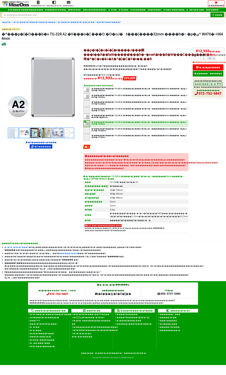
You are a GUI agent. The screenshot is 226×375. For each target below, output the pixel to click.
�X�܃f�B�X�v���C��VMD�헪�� (91, 314)
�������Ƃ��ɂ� (170, 330)
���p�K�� (87, 353)
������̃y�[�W (68, 253)
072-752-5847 (210, 93)
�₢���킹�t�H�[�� (113, 294)
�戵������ (41, 146)
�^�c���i (123, 10)
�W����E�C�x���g (55, 10)
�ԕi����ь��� (168, 323)
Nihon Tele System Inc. (113, 357)
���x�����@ (168, 320)
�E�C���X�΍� (212, 10)
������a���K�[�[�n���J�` (135, 323)
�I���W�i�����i (127, 314)
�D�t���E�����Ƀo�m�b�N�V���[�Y (95, 330)
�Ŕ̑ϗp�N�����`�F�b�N (88, 317)
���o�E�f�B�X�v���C (95, 10)
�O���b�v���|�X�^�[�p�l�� (76, 22)
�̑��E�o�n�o (74, 10)
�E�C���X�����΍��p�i (42, 346)
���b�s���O (155, 10)
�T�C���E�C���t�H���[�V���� (25, 10)
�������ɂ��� (170, 314)
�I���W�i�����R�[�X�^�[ (133, 317)
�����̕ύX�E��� (169, 327)
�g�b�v (6, 22)
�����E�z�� (168, 317)
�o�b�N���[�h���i (42, 333)
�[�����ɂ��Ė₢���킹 (208, 73)
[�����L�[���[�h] (106, 14)
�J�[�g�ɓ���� (208, 67)
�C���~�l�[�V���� (174, 10)
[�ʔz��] (4, 44)
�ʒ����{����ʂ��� (129, 320)
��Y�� (112, 10)
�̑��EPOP (35, 320)
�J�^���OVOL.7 (105, 228)
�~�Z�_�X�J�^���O (16, 247)
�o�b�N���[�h (138, 10)
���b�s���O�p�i (40, 336)
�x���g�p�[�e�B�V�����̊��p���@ (95, 327)
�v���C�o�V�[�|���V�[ (108, 353)
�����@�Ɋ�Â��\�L (135, 353)
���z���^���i (195, 10)
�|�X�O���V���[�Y (109, 22)
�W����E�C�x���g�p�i (44, 317)
